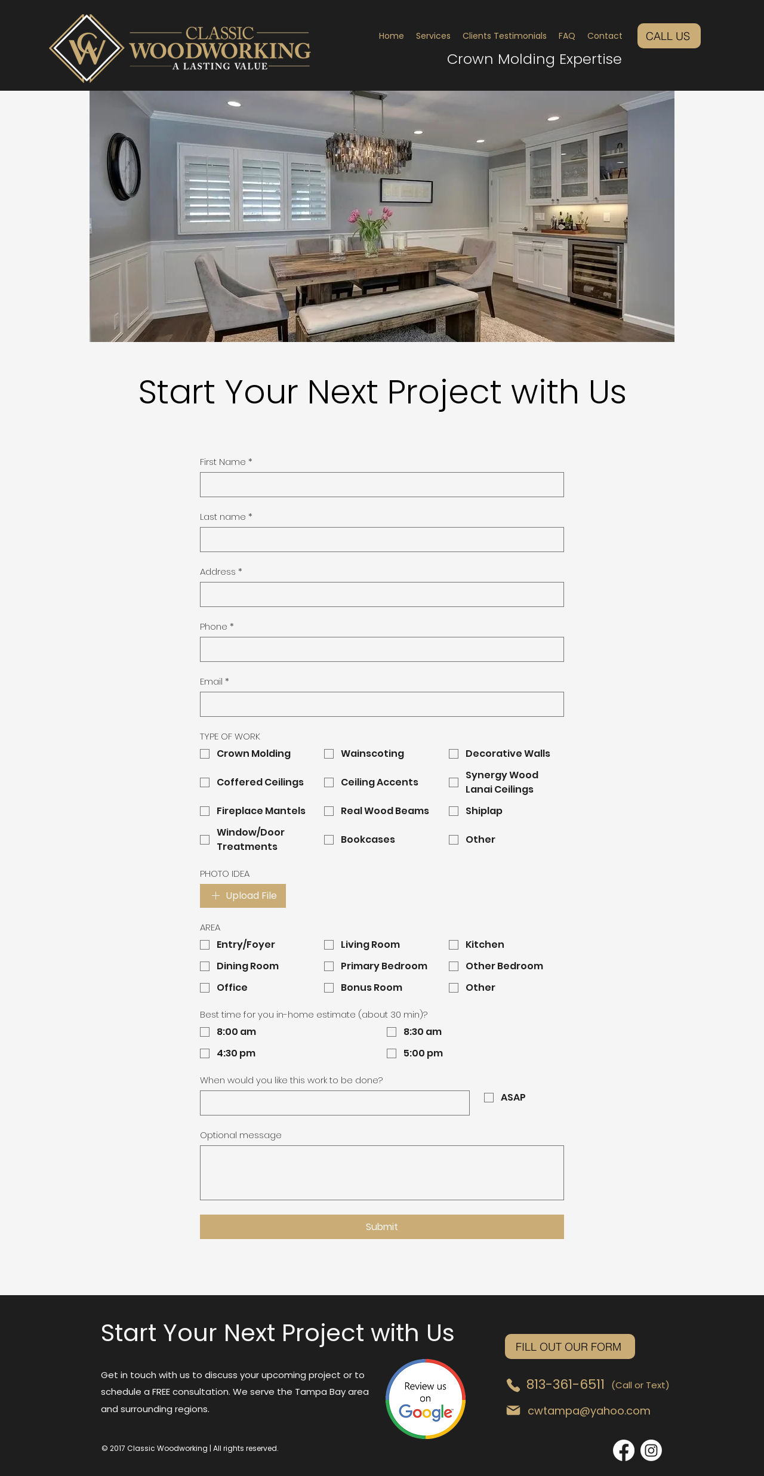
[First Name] (378, 485)
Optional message (241, 1135)
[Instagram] (651, 1450)
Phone (217, 626)
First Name (226, 462)
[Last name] (378, 539)
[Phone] (513, 1385)
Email (214, 681)
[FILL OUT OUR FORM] (570, 1346)
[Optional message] (382, 1173)
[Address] (378, 594)
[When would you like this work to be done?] (331, 1103)
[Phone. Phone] (378, 649)
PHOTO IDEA (224, 873)
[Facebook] (623, 1450)
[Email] (378, 704)
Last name (226, 516)
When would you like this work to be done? (291, 1080)
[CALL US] (669, 35)
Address (221, 571)
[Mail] (513, 1410)
